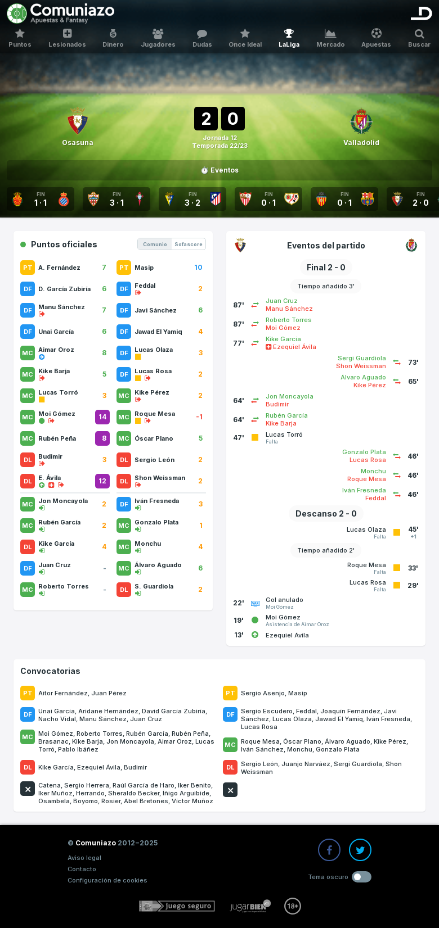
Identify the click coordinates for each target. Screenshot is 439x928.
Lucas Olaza (292, 719)
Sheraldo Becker (133, 793)
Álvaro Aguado (347, 741)
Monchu (299, 749)
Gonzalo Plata (338, 749)
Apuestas (376, 38)
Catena (49, 785)
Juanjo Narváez (305, 764)
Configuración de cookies (107, 880)
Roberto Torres (100, 733)
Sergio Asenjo (263, 693)
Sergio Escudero (267, 711)
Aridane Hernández (108, 711)
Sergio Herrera (86, 785)
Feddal (306, 711)
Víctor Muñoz (192, 801)
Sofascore (188, 244)
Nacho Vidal (57, 719)
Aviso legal (84, 858)
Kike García (56, 767)
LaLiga (289, 38)
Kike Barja (87, 741)
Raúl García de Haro (143, 785)
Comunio (155, 244)
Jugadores (158, 38)
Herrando (90, 793)
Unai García (56, 711)
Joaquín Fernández (350, 711)
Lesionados (67, 38)
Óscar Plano (302, 741)
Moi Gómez (55, 733)
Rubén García (147, 733)
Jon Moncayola (130, 741)
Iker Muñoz (55, 793)
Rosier (110, 801)
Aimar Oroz (175, 741)
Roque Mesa (260, 741)
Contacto (82, 869)
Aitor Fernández (63, 693)
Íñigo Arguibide (186, 793)
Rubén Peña (190, 733)
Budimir (135, 767)
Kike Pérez (390, 741)
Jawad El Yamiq (339, 719)
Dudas (202, 38)
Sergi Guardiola (358, 764)
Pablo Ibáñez (78, 749)
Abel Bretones (146, 801)
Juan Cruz (146, 719)
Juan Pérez (109, 693)
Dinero (113, 38)
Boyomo (85, 801)
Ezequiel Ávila (98, 767)
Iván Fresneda (388, 719)
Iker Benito (194, 785)
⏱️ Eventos (219, 170)
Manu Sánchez (103, 719)
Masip (297, 693)
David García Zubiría (173, 711)
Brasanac (53, 741)
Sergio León (259, 764)
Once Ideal (246, 38)
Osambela (54, 801)
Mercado (330, 38)
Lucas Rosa (259, 727)
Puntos (20, 38)
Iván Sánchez (262, 749)
